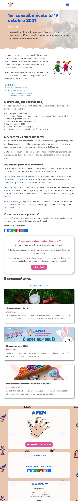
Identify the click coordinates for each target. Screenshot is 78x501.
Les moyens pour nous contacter (21, 93)
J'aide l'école (39, 267)
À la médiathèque (13, 387)
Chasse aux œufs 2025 (17, 346)
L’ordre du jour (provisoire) (17, 88)
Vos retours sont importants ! (20, 95)
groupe (18, 187)
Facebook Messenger (13, 201)
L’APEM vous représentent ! (17, 90)
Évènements (11, 312)
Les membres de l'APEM (39, 444)
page (8, 187)
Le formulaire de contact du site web (19, 176)
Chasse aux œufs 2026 (17, 308)
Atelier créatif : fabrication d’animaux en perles (29, 383)
